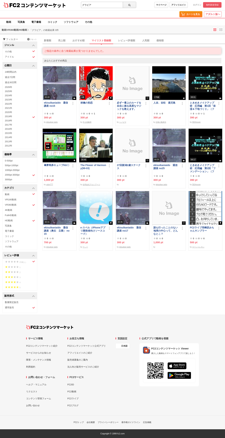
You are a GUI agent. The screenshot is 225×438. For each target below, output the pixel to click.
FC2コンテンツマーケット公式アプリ (86, 346)
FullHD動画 (10, 215)
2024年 (8, 95)
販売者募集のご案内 (77, 359)
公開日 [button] (19, 65)
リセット (32, 39)
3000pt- (9, 179)
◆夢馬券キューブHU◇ (57, 165)
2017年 (8, 124)
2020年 (8, 112)
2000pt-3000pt (20, 175)
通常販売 (20, 307)
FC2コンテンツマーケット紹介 (42, 346)
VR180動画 (10, 199)
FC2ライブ (73, 398)
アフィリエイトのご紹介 (79, 353)
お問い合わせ (33, 405)
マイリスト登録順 (101, 40)
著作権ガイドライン (130, 422)
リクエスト (31, 391)
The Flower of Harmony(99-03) (93, 167)
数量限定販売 (11, 302)
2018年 (8, 120)
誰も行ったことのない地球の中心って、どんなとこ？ (165, 230)
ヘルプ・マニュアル (36, 384)
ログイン (197, 5)
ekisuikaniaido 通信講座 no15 (56, 104)
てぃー (85, 247)
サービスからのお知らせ (38, 353)
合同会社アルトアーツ (91, 185)
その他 (88, 22)
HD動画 (20, 220)
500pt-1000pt (11, 165)
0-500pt (9, 160)
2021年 (8, 108)
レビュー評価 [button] (19, 255)
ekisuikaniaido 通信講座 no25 (165, 167)
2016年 (8, 129)
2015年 (8, 133)
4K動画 (8, 210)
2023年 (8, 99)
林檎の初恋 (86, 102)
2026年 (8, 87)
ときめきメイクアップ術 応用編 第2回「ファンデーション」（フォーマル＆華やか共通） (203, 168)
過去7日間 (10, 77)
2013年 (8, 141)
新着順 (47, 40)
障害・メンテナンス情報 (38, 359)
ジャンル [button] (19, 45)
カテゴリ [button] (19, 188)
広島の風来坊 (161, 122)
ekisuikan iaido (52, 122)
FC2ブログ (73, 405)
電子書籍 (36, 22)
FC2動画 (71, 391)
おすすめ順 (78, 40)
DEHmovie (196, 122)
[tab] (133, 40)
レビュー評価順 (126, 40)
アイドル (20, 56)
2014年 (8, 137)
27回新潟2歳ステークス (128, 167)
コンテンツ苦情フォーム (38, 398)
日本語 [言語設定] (124, 346)
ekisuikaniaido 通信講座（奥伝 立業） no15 (56, 230)
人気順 (145, 40)
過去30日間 (10, 82)
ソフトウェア (71, 22)
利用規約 (30, 366)
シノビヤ (122, 122)
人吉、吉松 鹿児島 (164, 102)
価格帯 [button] (19, 154)
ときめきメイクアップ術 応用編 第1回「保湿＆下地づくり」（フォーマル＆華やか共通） (203, 106)
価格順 (160, 40)
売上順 (61, 40)
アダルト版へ (212, 14)
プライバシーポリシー (108, 422)
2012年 (8, 145)
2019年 (20, 117)
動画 (8, 22)
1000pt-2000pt (12, 170)
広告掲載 (147, 422)
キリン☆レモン (198, 247)
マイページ (161, 5)
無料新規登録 (212, 5)
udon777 (49, 185)
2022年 (8, 104)
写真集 (21, 22)
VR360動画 (20, 204)
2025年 (8, 91)
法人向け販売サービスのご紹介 (83, 366)
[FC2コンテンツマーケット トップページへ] (49, 327)
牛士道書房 (87, 122)
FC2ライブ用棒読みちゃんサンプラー (202, 229)
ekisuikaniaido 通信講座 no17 (129, 229)
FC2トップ (79, 422)
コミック (52, 22)
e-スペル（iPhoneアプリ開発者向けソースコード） (92, 230)
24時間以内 (10, 72)
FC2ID (70, 384)
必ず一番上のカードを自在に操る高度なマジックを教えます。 (129, 105)
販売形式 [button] (19, 296)
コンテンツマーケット (43, 5)
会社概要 (91, 422)
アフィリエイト (178, 5)
